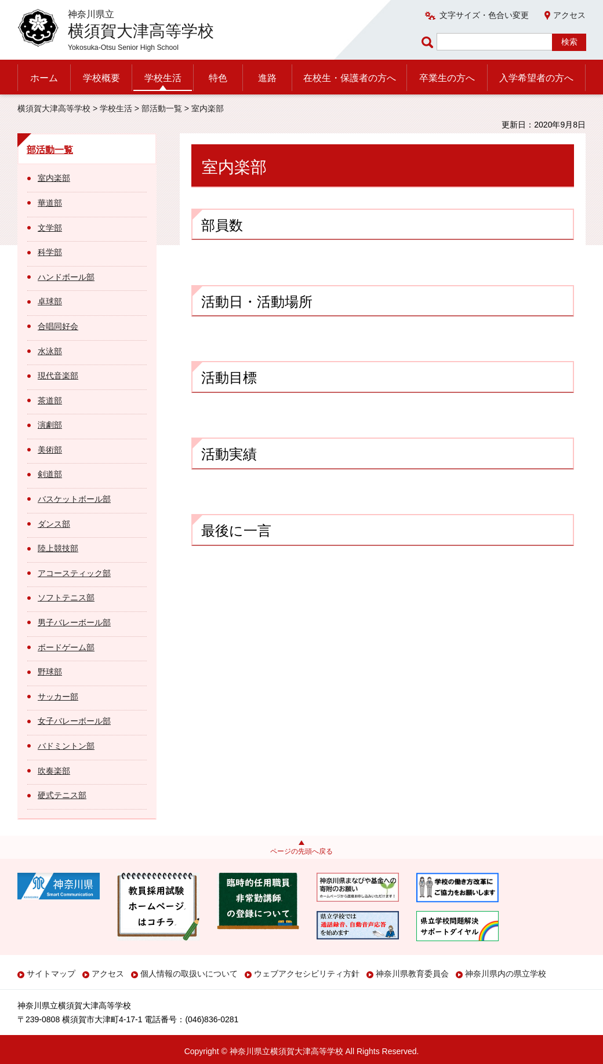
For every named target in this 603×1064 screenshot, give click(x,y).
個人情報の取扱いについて (189, 973)
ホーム (44, 78)
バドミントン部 (66, 745)
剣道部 (50, 474)
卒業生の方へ (447, 78)
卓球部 (50, 301)
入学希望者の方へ (536, 78)
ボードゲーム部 (66, 647)
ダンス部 (54, 524)
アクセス (569, 15)
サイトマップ (51, 973)
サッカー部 (58, 696)
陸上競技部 (58, 548)
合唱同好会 (58, 326)
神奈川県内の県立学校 (505, 973)
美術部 (50, 449)
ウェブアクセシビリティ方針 (306, 973)
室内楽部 (54, 178)
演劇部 (50, 424)
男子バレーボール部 (74, 622)
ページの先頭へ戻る (301, 851)
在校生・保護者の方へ (349, 78)
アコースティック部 (74, 573)
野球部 (50, 671)
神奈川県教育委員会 (412, 973)
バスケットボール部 (74, 499)
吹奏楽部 (54, 770)
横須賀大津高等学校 (53, 108)
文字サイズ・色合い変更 (484, 15)
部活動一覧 (161, 108)
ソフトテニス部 (66, 597)
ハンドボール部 (66, 277)
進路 (267, 78)
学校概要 (101, 78)
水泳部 (50, 351)
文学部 (50, 227)
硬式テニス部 (62, 795)
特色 (218, 78)
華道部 (50, 202)
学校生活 (162, 78)
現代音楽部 (58, 375)
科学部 (50, 252)
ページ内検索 (429, 42)
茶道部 (50, 400)
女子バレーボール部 (74, 721)
